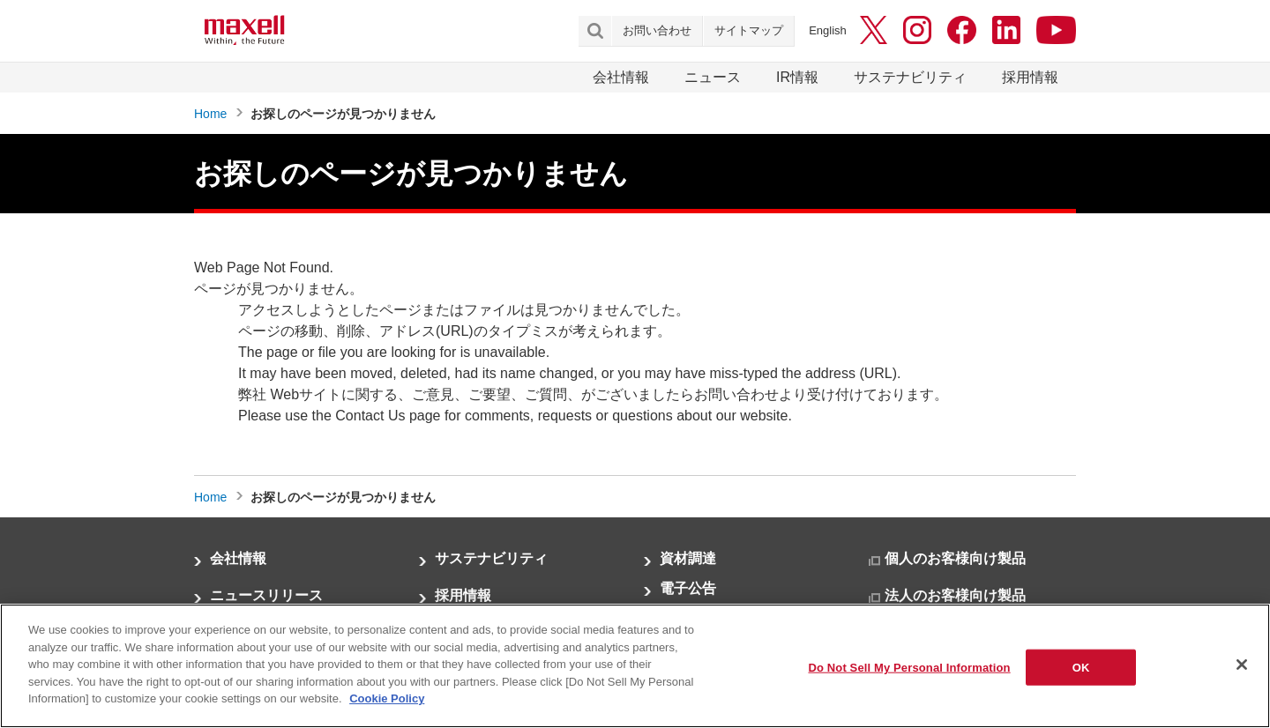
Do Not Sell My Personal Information (909, 666)
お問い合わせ (657, 30)
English (828, 30)
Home (210, 114)
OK (1081, 666)
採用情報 (1030, 77)
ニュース (712, 77)
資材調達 (688, 558)
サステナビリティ (910, 77)
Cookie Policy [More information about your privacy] (386, 698)
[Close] (1241, 664)
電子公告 (688, 588)
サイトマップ (748, 30)
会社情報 (621, 77)
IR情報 (797, 77)
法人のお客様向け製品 (955, 595)
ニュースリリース (266, 595)
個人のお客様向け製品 (955, 558)
